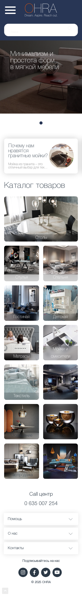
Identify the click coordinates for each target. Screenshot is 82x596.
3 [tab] (41, 122)
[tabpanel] (41, 77)
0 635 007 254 (41, 503)
